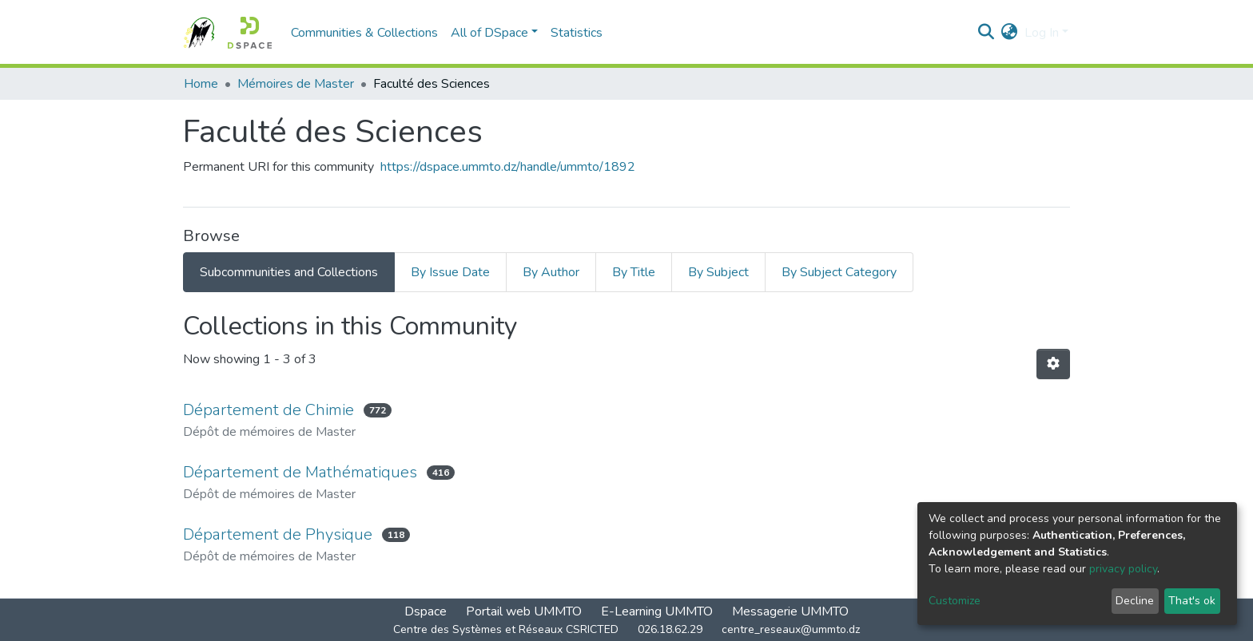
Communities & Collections (364, 33)
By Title (633, 272)
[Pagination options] (1053, 364)
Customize (955, 600)
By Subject (718, 272)
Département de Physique (277, 534)
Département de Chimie (268, 410)
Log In (1041, 33)
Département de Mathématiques (300, 472)
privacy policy (1123, 568)
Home (201, 84)
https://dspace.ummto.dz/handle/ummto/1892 (507, 167)
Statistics (577, 33)
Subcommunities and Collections (289, 272)
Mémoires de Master (295, 84)
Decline (1135, 600)
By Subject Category (839, 272)
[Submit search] (986, 32)
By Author (551, 272)
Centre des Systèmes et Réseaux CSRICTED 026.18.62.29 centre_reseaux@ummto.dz (626, 629)
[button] (1010, 32)
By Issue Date (450, 272)
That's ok (1191, 600)
